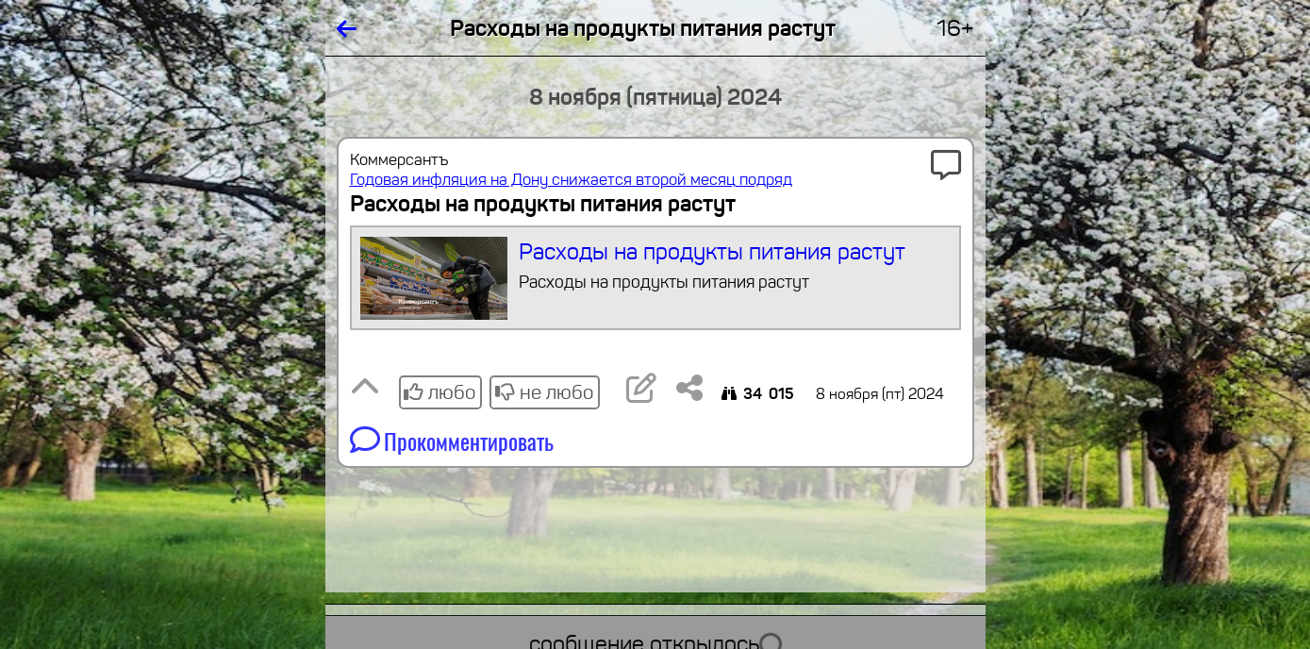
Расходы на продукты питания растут (655, 278)
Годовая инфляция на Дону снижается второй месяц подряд (571, 180)
